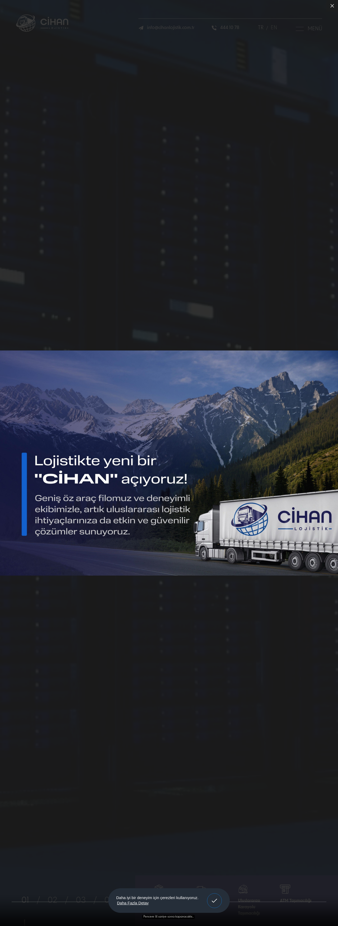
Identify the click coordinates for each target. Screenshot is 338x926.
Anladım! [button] (214, 897)
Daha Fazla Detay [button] (133, 903)
